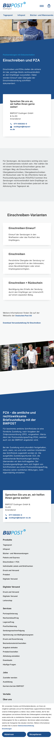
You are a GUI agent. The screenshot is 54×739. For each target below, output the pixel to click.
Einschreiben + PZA (11, 562)
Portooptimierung (10, 613)
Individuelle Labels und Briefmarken (18, 566)
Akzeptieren (35, 734)
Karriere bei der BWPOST (13, 686)
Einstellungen (7, 728)
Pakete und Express (11, 557)
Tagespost (8, 15)
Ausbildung (8, 682)
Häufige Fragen (9, 664)
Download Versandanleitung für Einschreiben (22, 323)
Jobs (5, 672)
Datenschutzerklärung (26, 725)
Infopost (21, 15)
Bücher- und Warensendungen (15, 553)
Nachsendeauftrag (11, 618)
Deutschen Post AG (23, 316)
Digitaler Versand (10, 579)
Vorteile (7, 694)
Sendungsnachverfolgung (14, 630)
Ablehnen (9, 734)
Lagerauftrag (8, 622)
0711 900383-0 (20, 124)
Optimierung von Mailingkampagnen (18, 635)
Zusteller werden (10, 678)
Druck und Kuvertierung (13, 639)
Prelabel (6, 574)
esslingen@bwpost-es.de (20, 518)
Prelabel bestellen (10, 652)
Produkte (7, 539)
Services (7, 608)
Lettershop (7, 600)
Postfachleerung (10, 626)
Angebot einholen (10, 647)
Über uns (7, 699)
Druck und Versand (11, 570)
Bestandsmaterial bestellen (14, 643)
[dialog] (27, 721)
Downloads (7, 660)
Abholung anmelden (11, 656)
